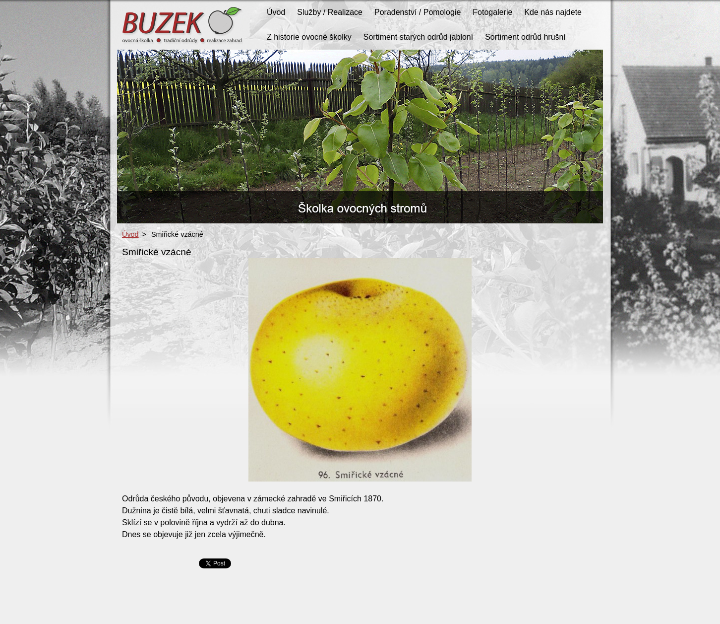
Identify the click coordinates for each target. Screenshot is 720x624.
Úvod (130, 234)
